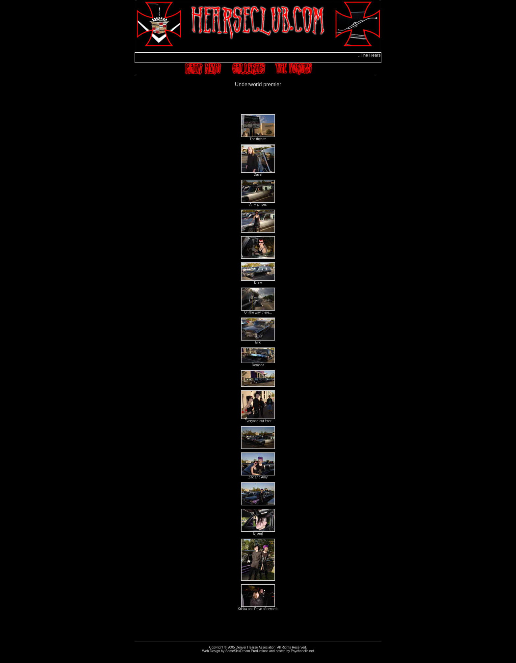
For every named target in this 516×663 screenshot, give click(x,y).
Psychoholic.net (302, 651)
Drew (258, 281)
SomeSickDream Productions (247, 651)
